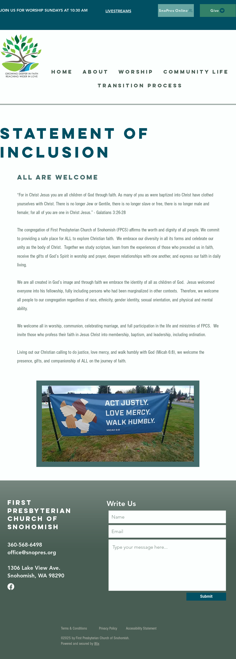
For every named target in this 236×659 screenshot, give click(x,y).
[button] (96, 72)
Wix (96, 643)
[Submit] (206, 597)
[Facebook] (10, 586)
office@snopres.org (31, 552)
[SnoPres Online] (176, 10)
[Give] (218, 10)
